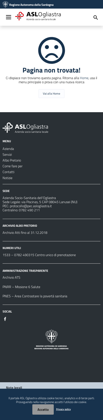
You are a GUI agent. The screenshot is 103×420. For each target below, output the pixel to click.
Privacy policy (63, 409)
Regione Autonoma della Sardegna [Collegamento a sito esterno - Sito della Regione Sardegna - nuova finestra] (31, 4)
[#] (5, 318)
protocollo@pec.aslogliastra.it (31, 205)
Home (84, 77)
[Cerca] (95, 17)
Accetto (43, 409)
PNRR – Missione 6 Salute (21, 286)
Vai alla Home (51, 93)
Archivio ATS (11, 277)
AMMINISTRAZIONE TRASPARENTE (25, 270)
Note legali (14, 387)
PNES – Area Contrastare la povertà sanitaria (35, 296)
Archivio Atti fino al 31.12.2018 (25, 232)
